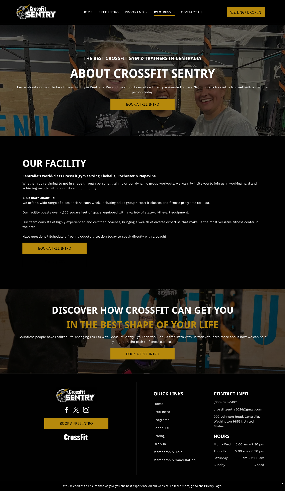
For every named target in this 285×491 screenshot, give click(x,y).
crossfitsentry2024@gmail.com (238, 409)
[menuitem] (88, 12)
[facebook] (66, 410)
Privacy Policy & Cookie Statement (117, 487)
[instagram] (86, 410)
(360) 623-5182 (225, 402)
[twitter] (76, 410)
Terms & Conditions (175, 487)
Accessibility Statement (150, 487)
